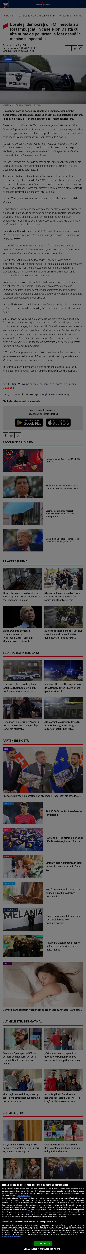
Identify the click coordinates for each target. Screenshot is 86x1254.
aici (29, 1210)
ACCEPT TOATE (43, 1243)
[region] (43, 1217)
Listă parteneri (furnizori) (11, 1237)
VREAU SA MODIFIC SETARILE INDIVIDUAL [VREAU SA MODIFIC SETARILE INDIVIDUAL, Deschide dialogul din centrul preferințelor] (42, 1249)
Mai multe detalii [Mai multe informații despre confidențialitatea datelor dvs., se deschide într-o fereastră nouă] (23, 1196)
